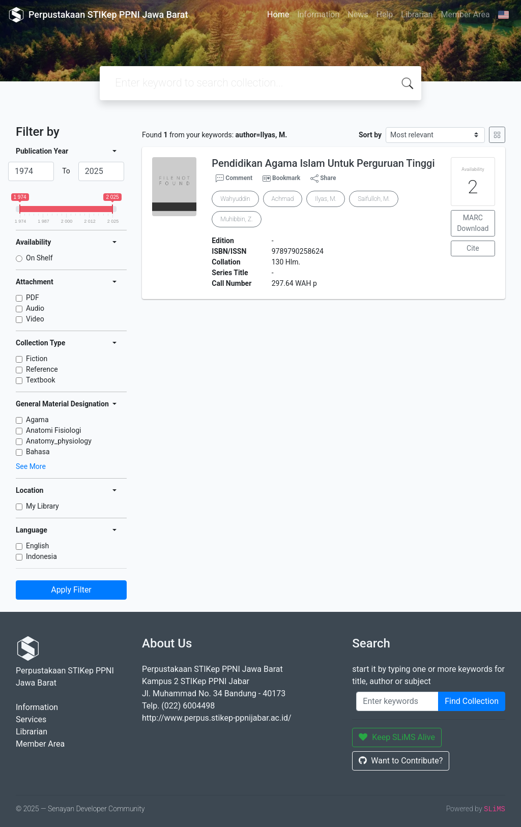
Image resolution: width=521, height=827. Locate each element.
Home (278, 14)
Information (318, 14)
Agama (37, 420)
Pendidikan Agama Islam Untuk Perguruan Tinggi (323, 163)
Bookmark (286, 178)
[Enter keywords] (397, 701)
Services (31, 719)
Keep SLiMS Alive (397, 737)
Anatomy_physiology (59, 441)
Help (384, 14)
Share (323, 178)
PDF (32, 297)
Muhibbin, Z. (236, 219)
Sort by (370, 135)
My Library (42, 506)
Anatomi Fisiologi (53, 430)
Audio (35, 308)
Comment (234, 178)
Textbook (40, 380)
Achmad (283, 198)
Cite (473, 248)
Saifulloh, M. (374, 198)
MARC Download (472, 223)
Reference (42, 369)
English (37, 546)
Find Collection (472, 701)
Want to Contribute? (401, 760)
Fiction (36, 359)
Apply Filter (71, 590)
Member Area (465, 14)
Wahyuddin (235, 198)
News (358, 14)
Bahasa (38, 452)
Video (35, 319)
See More (31, 466)
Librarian (416, 14)
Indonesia (41, 556)
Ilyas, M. (325, 198)
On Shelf (39, 258)
